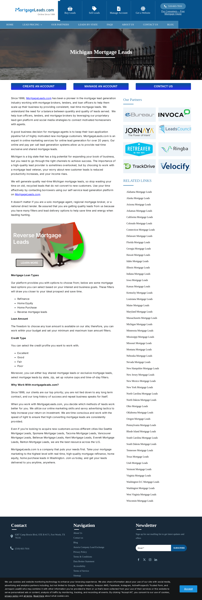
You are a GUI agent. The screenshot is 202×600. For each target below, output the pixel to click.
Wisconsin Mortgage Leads (139, 500)
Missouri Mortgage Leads (139, 343)
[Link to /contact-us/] (94, 8)
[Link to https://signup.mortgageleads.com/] (70, 8)
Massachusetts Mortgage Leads (141, 318)
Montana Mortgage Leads (139, 349)
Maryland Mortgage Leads (139, 311)
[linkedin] (155, 559)
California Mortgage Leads (139, 217)
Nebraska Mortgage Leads (139, 355)
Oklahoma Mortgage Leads (139, 412)
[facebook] (138, 559)
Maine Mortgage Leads (137, 305)
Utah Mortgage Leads (137, 463)
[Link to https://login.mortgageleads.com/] (118, 8)
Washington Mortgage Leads (140, 488)
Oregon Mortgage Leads (138, 418)
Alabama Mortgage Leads (139, 192)
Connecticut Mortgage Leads (140, 229)
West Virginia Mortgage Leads (141, 494)
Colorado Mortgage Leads (139, 223)
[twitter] (144, 559)
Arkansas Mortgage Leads (139, 210)
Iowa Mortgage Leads (137, 280)
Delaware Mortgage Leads (139, 236)
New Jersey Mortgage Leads (140, 374)
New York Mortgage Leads (139, 387)
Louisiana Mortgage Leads (139, 299)
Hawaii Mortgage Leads (138, 255)
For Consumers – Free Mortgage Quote (173, 12)
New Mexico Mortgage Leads (141, 381)
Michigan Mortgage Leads (139, 324)
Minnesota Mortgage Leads (139, 330)
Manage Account (119, 13)
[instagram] (150, 559)
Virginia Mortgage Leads (138, 475)
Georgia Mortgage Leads (138, 248)
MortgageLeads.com (38, 98)
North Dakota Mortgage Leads (141, 400)
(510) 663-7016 (22, 549)
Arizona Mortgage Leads (138, 204)
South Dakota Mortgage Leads (141, 444)
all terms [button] (28, 596)
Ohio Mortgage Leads (137, 406)
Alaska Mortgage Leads (138, 198)
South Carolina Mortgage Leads (142, 437)
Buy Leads (70, 13)
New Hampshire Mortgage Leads (142, 368)
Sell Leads (94, 13)
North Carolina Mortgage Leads (142, 393)
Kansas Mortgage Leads (138, 286)
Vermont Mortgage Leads (138, 469)
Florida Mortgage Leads (138, 242)
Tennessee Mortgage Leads (139, 450)
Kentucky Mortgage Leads (139, 292)
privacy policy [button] (11, 596)
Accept (188, 588)
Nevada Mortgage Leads (138, 362)
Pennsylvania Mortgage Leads (141, 425)
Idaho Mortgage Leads (137, 261)
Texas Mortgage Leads (137, 456)
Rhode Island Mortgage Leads (141, 431)
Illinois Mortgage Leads (138, 267)
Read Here (38, 596)
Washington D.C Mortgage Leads (142, 482)
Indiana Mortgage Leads (138, 273)
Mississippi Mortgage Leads (140, 337)
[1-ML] (34, 6)
